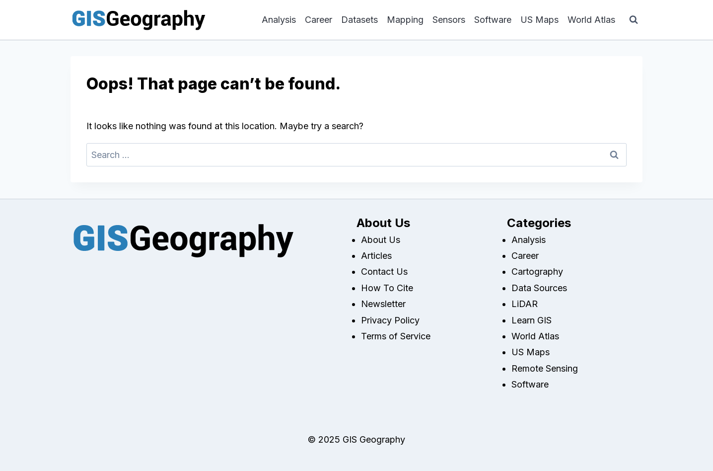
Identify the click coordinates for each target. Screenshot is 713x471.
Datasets (359, 19)
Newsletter (383, 304)
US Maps (539, 19)
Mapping (405, 19)
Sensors (448, 19)
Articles (376, 255)
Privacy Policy (390, 320)
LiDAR (524, 304)
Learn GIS (531, 320)
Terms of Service (395, 336)
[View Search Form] (633, 20)
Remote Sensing (544, 368)
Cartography (537, 271)
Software (492, 19)
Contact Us (384, 271)
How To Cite (387, 288)
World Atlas (591, 19)
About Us (380, 240)
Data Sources (539, 288)
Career (318, 19)
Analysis (279, 19)
